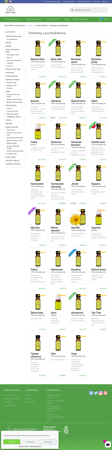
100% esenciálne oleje (13, 19)
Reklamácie (8, 402)
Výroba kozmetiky (12, 127)
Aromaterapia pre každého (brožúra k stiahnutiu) (54, 409)
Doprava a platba (68, 2)
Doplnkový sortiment (13, 164)
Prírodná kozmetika (34, 19)
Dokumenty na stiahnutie (52, 2)
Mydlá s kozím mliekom (14, 99)
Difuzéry (9, 108)
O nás (28, 395)
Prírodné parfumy (12, 76)
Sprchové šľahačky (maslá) (13, 147)
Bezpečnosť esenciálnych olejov (56, 402)
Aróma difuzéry (11, 105)
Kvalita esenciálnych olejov (54, 396)
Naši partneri (30, 402)
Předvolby (48, 442)
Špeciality (9, 123)
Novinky (67, 19)
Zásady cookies (23, 446)
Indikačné (10, 63)
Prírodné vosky (12, 154)
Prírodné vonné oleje (13, 69)
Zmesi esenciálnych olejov (12, 50)
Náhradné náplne (12, 114)
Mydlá (8, 91)
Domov (30, 25)
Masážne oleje (11, 83)
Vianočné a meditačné (14, 60)
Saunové (10, 66)
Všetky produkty (53, 19)
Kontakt (96, 2)
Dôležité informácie (80, 19)
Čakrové (9, 57)
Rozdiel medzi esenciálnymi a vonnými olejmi (55, 416)
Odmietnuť (30, 442)
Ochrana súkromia (35, 446)
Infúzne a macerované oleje (14, 134)
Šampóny (10, 88)
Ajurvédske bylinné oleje (15, 138)
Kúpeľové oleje (12, 85)
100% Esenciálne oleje (13, 36)
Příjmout (12, 442)
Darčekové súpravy (12, 160)
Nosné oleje (11, 130)
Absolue (8, 43)
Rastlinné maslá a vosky (15, 140)
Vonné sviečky (11, 157)
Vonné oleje (10, 73)
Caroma (8, 120)
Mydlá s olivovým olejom (15, 102)
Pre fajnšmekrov (12, 39)
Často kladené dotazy (84, 2)
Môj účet (105, 2)
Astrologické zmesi (13, 55)
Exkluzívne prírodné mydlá (13, 95)
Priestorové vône (12, 111)
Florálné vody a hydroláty (15, 151)
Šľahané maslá (12, 143)
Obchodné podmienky (12, 399)
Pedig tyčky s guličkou (14, 117)
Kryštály (8, 46)
